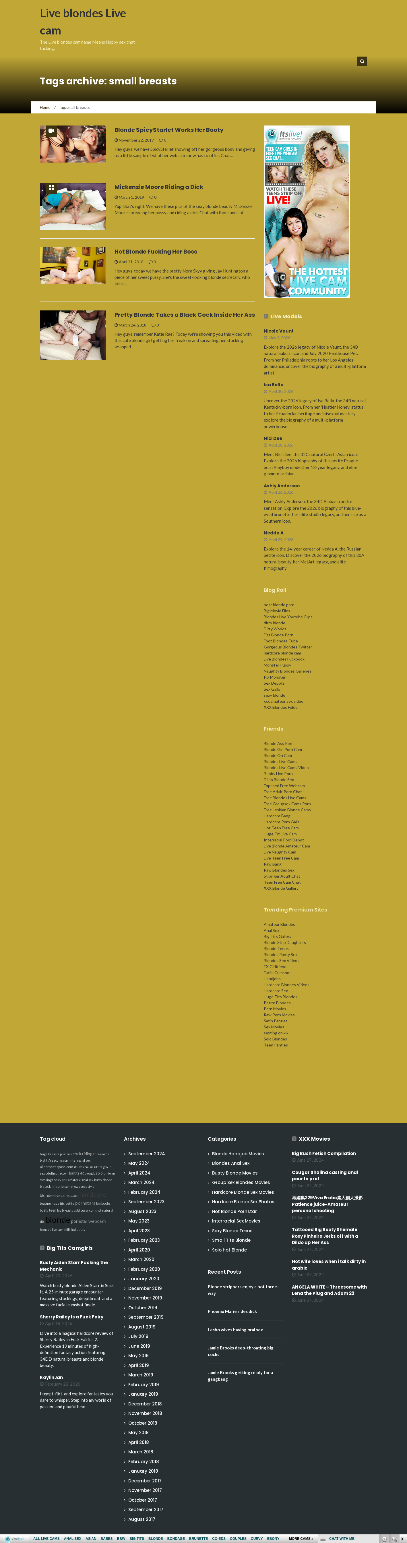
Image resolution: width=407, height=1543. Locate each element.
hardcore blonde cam (282, 652)
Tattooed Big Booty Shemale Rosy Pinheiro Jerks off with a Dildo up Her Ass (325, 1236)
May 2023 (139, 1221)
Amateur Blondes (279, 924)
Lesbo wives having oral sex (235, 1329)
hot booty (78, 1229)
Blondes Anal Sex (230, 1163)
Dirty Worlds (275, 628)
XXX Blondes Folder (281, 707)
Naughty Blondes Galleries (287, 671)
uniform (109, 1173)
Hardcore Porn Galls (282, 821)
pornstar (79, 1221)
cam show (71, 1186)
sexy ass (60, 1180)
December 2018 (145, 1404)
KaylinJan (51, 1377)
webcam (97, 1221)
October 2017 (142, 1500)
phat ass (66, 1154)
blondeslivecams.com (59, 1195)
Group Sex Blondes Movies (241, 1182)
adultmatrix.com (57, 1173)
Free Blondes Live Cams (285, 797)
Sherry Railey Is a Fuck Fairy (71, 1317)
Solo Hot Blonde (229, 1250)
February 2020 (144, 1269)
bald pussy (81, 1210)
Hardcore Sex (276, 990)
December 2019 (145, 1288)
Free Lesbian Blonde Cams (287, 809)
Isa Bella (274, 385)
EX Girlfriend (275, 966)
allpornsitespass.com (56, 1167)
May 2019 (138, 1356)
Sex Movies (274, 1026)
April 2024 (139, 1173)
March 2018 (140, 1452)
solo (99, 1173)
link (402, 1453)
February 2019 (143, 1385)
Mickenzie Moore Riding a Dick (159, 187)
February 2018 (143, 1462)
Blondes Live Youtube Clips (288, 616)
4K (82, 1173)
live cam (57, 1229)
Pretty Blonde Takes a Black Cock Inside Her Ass (185, 315)
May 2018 (138, 1433)
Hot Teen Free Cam (281, 827)
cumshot (95, 1210)
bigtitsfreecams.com (54, 1160)
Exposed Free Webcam (284, 785)
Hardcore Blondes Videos (286, 984)
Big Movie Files (277, 610)
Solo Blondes (275, 1038)
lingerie (58, 1186)
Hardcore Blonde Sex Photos (243, 1202)
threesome (101, 1154)
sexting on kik (276, 1032)
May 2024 (139, 1163)
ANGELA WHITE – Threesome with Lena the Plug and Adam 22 (329, 1290)
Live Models (286, 316)
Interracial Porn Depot (284, 839)
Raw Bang (273, 864)
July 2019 (138, 1336)
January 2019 (143, 1394)
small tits (96, 1167)
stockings (46, 1180)
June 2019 (139, 1346)
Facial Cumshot (277, 972)
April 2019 (138, 1365)
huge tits (58, 1203)
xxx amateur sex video (283, 701)
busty (44, 1210)
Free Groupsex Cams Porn (287, 803)
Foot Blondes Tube (281, 640)
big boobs (103, 1203)
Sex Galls (272, 689)
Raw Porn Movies (279, 1014)
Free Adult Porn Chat (283, 791)
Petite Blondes (277, 1002)
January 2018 (143, 1471)
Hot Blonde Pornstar (234, 1211)
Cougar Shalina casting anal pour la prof (325, 1175)
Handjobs (272, 978)
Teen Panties (276, 1044)
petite (69, 1203)
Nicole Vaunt (279, 331)
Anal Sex (271, 930)
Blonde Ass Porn (279, 743)
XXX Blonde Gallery (281, 888)
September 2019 (146, 1317)
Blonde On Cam (278, 755)
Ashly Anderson (282, 486)
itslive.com (81, 1167)
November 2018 (145, 1413)
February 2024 (144, 1192)
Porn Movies (275, 1008)
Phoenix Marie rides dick (232, 1311)
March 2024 (141, 1182)
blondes (45, 1229)
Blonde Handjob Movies (238, 1154)
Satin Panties (276, 1020)
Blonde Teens (276, 948)
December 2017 (145, 1481)
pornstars (85, 1203)
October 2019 (142, 1308)
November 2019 (145, 1298)
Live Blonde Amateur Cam (287, 845)
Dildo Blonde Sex (279, 779)
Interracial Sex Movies (236, 1221)
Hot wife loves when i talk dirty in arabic (329, 1264)
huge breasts (49, 1154)
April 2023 (139, 1231)
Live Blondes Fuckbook (284, 658)
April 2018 (138, 1442)
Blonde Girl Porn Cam (283, 749)
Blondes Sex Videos (281, 960)
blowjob (90, 1173)
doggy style (86, 1186)
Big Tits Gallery (277, 936)
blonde (57, 1219)
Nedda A (274, 533)
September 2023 (146, 1202)
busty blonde (103, 1180)
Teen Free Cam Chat (282, 882)
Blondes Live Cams (280, 761)
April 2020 (139, 1250)
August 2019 (142, 1327)
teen (52, 1210)
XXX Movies (314, 1138)
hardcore (93, 1194)
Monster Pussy (277, 665)
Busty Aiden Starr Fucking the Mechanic (74, 1266)
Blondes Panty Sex (280, 954)
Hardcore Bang (277, 815)
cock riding (82, 1153)
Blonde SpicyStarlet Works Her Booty (169, 130)
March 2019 (140, 1375)
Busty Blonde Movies (235, 1173)
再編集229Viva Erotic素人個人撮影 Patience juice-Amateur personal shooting (329, 1204)
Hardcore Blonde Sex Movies (243, 1192)
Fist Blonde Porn (278, 634)
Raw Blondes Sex (279, 870)
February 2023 (144, 1240)
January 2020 (143, 1279)
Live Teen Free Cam (281, 857)
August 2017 (141, 1519)
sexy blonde (274, 695)
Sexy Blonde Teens (232, 1231)
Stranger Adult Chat (282, 876)
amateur (74, 1180)
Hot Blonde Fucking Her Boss (156, 252)
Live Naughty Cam (280, 851)
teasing (45, 1203)
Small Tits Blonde (231, 1240)
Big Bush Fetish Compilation (324, 1153)
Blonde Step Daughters (285, 942)
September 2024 (146, 1154)
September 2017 (145, 1510)
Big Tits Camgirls (70, 1248)
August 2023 (142, 1211)
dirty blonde (274, 622)
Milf (67, 1229)
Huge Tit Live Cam (280, 833)
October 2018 (142, 1423)
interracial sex (79, 1160)
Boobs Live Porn (278, 773)
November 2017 (145, 1490)
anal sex (87, 1180)
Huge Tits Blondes (280, 996)
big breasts (65, 1210)
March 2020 (141, 1259)
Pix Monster (275, 677)
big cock (45, 1186)
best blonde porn (279, 604)
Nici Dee (273, 438)
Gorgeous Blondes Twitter (288, 646)
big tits (74, 1173)
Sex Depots (274, 683)
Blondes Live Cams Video (286, 767)
